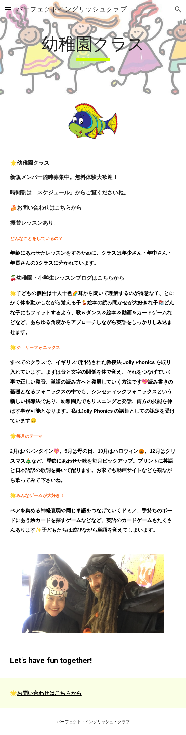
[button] (8, 9)
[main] (93, 47)
